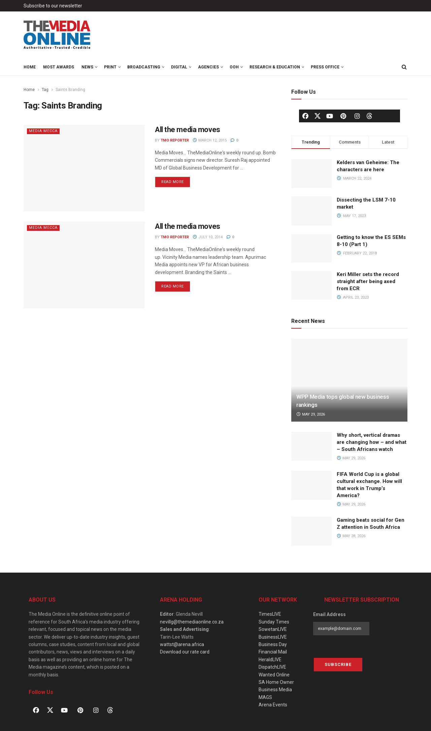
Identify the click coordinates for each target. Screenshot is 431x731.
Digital (179, 67)
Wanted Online (274, 674)
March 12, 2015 (210, 140)
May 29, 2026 (310, 414)
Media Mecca (43, 131)
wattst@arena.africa (182, 644)
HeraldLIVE (270, 659)
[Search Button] (404, 67)
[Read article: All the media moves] (84, 168)
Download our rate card (184, 651)
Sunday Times (274, 622)
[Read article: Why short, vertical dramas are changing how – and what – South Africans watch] (311, 446)
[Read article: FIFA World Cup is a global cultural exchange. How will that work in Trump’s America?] (311, 485)
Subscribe (338, 664)
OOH (234, 67)
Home (30, 67)
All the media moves (187, 129)
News (87, 67)
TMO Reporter (175, 140)
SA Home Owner (276, 682)
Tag (45, 89)
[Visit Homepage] (57, 35)
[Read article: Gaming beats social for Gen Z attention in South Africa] (311, 531)
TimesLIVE (270, 614)
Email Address (329, 614)
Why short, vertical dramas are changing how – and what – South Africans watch (371, 442)
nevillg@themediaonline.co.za (192, 622)
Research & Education (275, 67)
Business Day (273, 644)
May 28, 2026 (351, 536)
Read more (175, 180)
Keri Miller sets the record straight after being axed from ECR (368, 281)
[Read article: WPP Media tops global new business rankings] (349, 380)
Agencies (208, 67)
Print (110, 67)
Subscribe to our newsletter (53, 5)
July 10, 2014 (208, 237)
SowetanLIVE (273, 629)
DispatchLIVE (272, 667)
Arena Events (273, 704)
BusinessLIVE (273, 637)
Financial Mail (273, 651)
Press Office (325, 67)
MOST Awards (58, 67)
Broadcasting (143, 67)
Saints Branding (70, 89)
